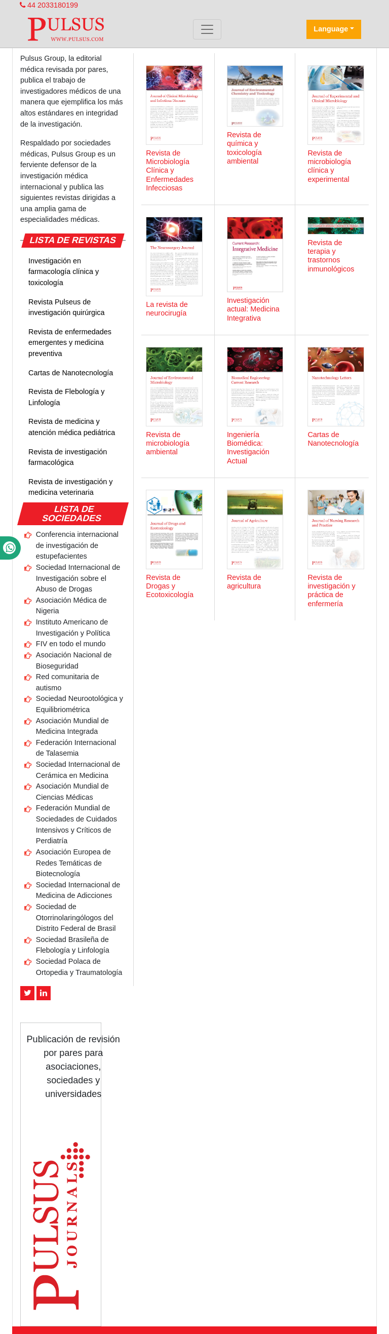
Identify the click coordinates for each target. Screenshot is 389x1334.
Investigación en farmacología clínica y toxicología (63, 272)
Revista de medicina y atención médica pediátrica (71, 427)
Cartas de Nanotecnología (70, 373)
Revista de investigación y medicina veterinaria (70, 487)
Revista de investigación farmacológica (67, 457)
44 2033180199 (49, 5)
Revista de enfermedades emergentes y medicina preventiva (69, 343)
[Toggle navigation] (207, 29)
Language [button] (331, 29)
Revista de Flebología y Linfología (66, 397)
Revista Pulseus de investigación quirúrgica (66, 307)
